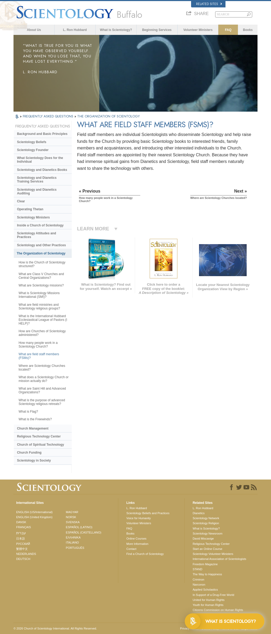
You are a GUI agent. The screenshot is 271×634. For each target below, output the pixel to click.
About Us (34, 30)
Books (248, 30)
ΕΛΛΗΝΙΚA (73, 537)
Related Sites (209, 4)
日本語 (20, 538)
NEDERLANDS (26, 553)
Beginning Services (156, 30)
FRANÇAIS (23, 527)
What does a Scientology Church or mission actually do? (44, 379)
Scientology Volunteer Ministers (213, 553)
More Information (137, 543)
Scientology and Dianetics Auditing (36, 191)
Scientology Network (206, 518)
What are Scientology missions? (41, 285)
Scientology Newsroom (208, 533)
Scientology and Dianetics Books (42, 170)
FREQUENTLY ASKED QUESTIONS (48, 116)
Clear (21, 201)
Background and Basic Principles (42, 134)
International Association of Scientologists (219, 558)
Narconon (199, 584)
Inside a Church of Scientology (40, 225)
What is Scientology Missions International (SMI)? (39, 295)
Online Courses (136, 538)
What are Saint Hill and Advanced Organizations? (42, 390)
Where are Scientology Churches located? (42, 367)
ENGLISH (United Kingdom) (34, 517)
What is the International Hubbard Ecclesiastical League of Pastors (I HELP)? (43, 319)
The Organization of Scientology (41, 253)
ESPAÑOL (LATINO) (79, 527)
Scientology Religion (206, 523)
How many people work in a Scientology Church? (38, 344)
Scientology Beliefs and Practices (147, 513)
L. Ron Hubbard (75, 30)
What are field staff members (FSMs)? (39, 356)
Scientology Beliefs (31, 142)
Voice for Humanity (138, 518)
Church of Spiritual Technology (40, 444)
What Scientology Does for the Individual (40, 159)
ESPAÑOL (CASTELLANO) (83, 532)
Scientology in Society (34, 460)
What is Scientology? (116, 30)
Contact (131, 548)
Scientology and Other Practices (41, 245)
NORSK (71, 517)
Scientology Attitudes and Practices (36, 235)
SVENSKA (73, 522)
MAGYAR (72, 512)
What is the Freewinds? (35, 419)
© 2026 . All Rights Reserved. (55, 628)
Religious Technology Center (39, 436)
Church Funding (29, 452)
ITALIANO (72, 542)
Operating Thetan (30, 209)
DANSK (21, 522)
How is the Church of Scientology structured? (42, 264)
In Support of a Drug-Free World (213, 594)
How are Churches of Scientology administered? (42, 333)
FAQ (228, 30)
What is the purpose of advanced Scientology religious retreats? (42, 402)
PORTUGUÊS (75, 547)
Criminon (198, 579)
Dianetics (199, 513)
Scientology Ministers (33, 217)
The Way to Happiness (207, 574)
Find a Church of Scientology (145, 553)
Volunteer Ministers (198, 30)
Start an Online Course (207, 548)
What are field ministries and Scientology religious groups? (39, 306)
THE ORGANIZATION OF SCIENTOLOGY (108, 116)
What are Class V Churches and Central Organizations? (41, 276)
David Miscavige (203, 538)
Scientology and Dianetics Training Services (36, 179)
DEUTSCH (23, 558)
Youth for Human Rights (208, 604)
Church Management (32, 428)
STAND (197, 569)
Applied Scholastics (205, 589)
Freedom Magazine (205, 564)
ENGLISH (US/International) (34, 512)
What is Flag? (28, 411)
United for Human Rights (208, 599)
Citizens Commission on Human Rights (218, 610)
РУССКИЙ (23, 543)
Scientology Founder (32, 150)
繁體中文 (22, 548)
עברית (21, 533)
